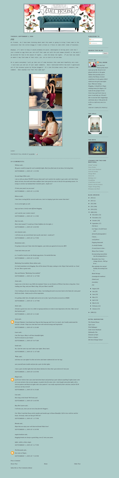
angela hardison (19, 434)
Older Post (77, 464)
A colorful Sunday (97, 245)
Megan (17, 377)
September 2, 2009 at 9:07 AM (27, 340)
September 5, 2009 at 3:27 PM (27, 445)
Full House (103, 62)
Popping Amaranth (97, 242)
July (93, 291)
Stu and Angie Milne (21, 176)
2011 (92, 206)
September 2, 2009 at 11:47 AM (27, 351)
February (95, 306)
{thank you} (95, 279)
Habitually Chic (93, 332)
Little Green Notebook (94, 329)
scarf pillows (95, 239)
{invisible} (95, 282)
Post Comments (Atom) (25, 468)
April (94, 300)
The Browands (19, 450)
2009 (92, 212)
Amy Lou (17, 221)
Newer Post (14, 464)
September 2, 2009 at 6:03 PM (27, 371)
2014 (92, 198)
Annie (16, 306)
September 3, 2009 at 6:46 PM (27, 400)
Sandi (16, 345)
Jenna (16, 281)
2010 (92, 209)
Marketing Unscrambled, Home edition (26, 263)
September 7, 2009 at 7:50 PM (27, 456)
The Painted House (93, 322)
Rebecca (17, 196)
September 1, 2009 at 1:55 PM (27, 171)
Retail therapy (96, 273)
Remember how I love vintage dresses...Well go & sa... (99, 261)
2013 (92, 200)
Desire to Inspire (93, 337)
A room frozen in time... (98, 248)
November (95, 217)
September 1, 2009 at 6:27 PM (27, 238)
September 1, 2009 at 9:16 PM (27, 258)
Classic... (94, 237)
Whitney (17, 165)
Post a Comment (15, 460)
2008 (92, 312)
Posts (92, 39)
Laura (16, 332)
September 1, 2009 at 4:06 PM (27, 227)
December (95, 215)
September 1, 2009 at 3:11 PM (27, 216)
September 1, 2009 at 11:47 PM (27, 276)
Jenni (16, 319)
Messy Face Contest (98, 251)
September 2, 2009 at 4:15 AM (27, 314)
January (94, 309)
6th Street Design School (95, 340)
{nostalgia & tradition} (98, 276)
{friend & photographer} (99, 234)
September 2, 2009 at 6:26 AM (27, 327)
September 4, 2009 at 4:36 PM (27, 429)
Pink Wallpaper (92, 327)
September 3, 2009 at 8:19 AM (27, 389)
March (94, 303)
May (93, 297)
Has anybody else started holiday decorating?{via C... (99, 268)
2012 (92, 203)
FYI (12, 39)
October (94, 220)
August (94, 288)
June (93, 294)
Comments (93, 43)
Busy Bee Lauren (20, 405)
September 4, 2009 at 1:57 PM (27, 418)
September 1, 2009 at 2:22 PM (27, 191)
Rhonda (17, 423)
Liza (16, 394)
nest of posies (19, 232)
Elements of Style (93, 334)
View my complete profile (97, 107)
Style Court (91, 324)
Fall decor (95, 226)
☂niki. (17, 356)
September (95, 223)
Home (46, 464)
